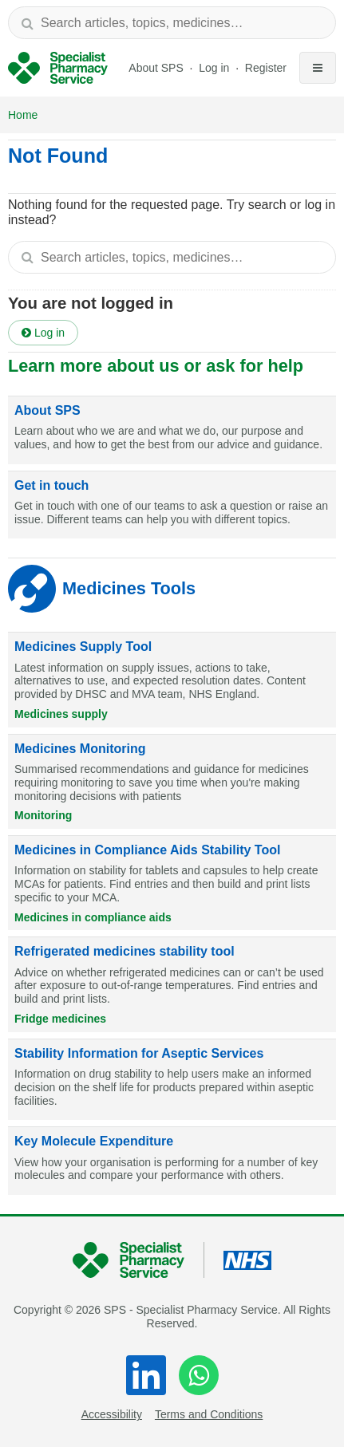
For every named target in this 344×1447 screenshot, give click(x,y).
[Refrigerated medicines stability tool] (172, 984)
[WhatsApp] (199, 1375)
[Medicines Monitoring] (172, 782)
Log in (215, 67)
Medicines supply (61, 714)
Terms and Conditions (209, 1414)
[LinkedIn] (146, 1375)
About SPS (156, 67)
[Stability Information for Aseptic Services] (172, 1080)
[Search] (27, 22)
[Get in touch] (172, 505)
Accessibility (111, 1414)
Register (266, 67)
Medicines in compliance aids (93, 917)
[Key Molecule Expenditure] (172, 1161)
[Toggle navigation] (317, 68)
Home (23, 114)
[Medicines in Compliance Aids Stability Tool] (172, 883)
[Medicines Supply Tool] (172, 680)
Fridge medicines (60, 1018)
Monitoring (43, 815)
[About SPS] (172, 430)
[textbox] (172, 22)
